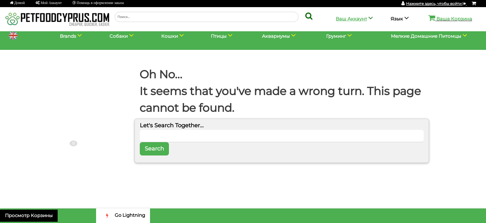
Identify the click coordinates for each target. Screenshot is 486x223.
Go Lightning (123, 216)
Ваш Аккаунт (351, 19)
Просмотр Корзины (29, 215)
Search (154, 148)
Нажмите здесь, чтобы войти (436, 3)
